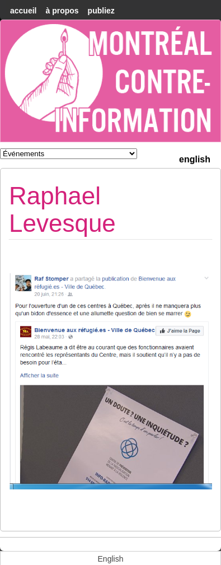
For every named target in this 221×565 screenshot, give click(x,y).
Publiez (101, 10)
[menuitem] (195, 158)
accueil (23, 10)
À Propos (61, 10)
